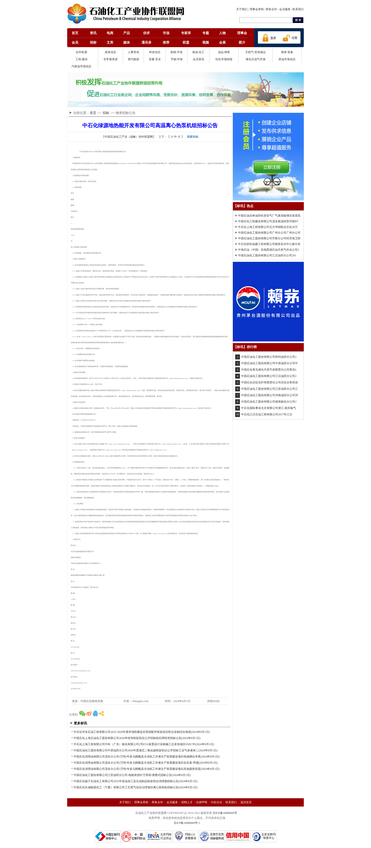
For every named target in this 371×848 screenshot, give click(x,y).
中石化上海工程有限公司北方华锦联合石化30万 (268, 227)
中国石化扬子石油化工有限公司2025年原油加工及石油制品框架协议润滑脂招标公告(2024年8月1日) (136, 781)
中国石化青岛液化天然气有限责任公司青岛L (269, 369)
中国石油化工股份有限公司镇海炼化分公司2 (268, 401)
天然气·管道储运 (255, 52)
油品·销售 (224, 52)
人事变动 (133, 52)
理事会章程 (257, 9)
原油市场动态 (287, 59)
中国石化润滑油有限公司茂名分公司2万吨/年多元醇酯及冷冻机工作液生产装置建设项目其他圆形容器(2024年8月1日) (147, 769)
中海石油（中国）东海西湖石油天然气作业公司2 (268, 249)
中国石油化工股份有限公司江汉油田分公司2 (268, 376)
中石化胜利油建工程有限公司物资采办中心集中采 (269, 244)
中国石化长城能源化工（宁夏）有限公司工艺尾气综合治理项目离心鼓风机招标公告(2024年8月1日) (136, 787)
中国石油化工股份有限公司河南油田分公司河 (269, 395)
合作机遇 (81, 52)
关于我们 (241, 9)
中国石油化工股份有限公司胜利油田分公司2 (268, 356)
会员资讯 (198, 59)
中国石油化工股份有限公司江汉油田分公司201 (267, 255)
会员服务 (285, 9)
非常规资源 (110, 59)
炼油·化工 (198, 52)
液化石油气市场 (255, 59)
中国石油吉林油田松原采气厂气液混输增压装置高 (269, 215)
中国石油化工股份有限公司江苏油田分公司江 (269, 388)
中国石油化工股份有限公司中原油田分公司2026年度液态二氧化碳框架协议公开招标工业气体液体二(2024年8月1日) (145, 750)
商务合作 (271, 9)
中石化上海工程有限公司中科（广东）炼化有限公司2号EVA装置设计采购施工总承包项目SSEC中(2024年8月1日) (144, 744)
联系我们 (298, 9)
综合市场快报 (223, 59)
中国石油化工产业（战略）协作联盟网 (129, 136)
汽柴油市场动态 (81, 66)
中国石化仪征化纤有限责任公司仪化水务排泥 (269, 382)
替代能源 (133, 59)
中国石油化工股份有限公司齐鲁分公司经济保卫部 (269, 238)
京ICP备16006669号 (225, 813)
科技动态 (154, 52)
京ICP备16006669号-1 (187, 823)
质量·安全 (155, 59)
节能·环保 (177, 59)
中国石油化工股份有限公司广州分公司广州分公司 (269, 232)
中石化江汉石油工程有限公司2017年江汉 (266, 414)
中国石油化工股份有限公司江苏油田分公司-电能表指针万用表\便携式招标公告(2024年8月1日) (132, 775)
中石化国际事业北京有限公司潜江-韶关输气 (268, 408)
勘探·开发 (177, 52)
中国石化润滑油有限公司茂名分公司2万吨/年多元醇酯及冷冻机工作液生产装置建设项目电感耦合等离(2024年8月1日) (147, 756)
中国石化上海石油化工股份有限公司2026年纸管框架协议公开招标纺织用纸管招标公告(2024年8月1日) (137, 738)
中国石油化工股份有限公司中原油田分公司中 (269, 363)
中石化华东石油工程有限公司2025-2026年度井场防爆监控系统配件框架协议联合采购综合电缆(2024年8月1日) (142, 732)
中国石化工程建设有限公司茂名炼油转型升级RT (268, 221)
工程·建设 (81, 59)
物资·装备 (287, 52)
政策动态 (110, 52)
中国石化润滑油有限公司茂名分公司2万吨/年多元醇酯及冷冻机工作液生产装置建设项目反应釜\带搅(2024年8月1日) (146, 762)
